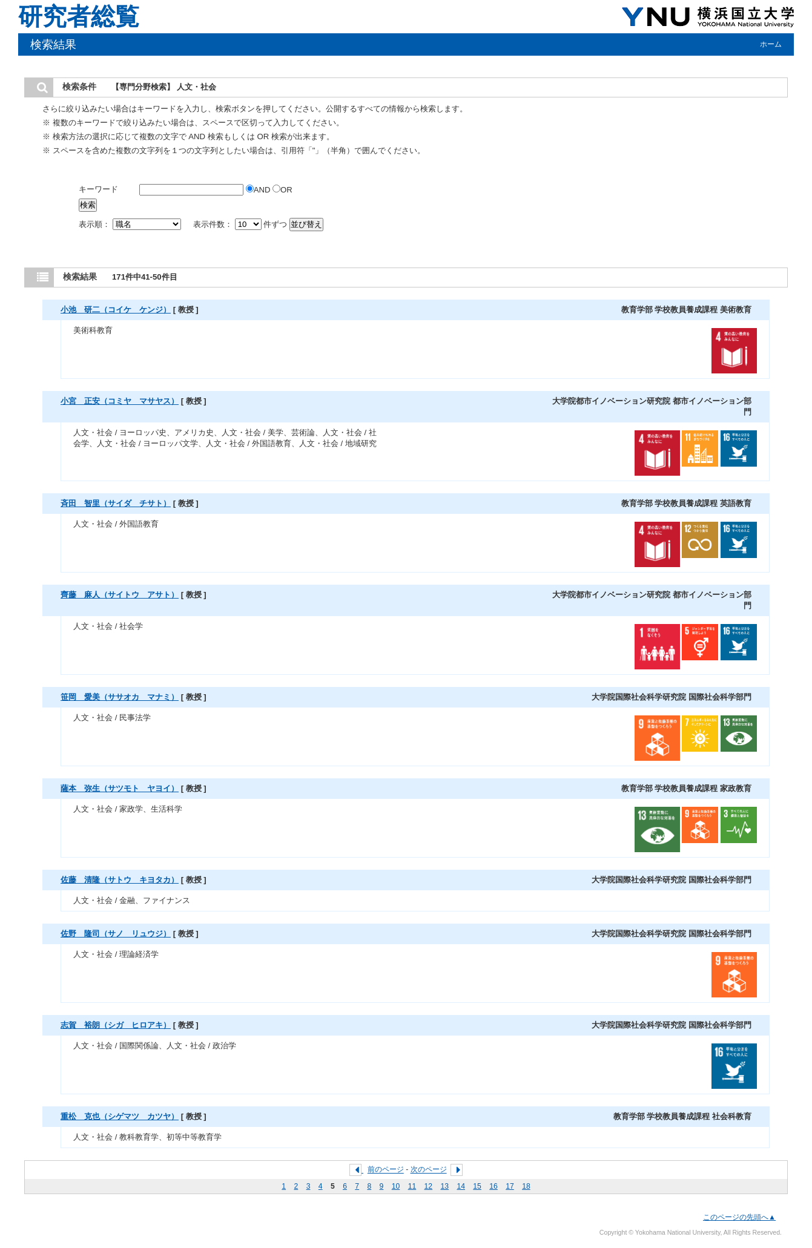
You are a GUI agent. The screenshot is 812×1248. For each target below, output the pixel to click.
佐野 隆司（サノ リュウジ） (116, 933)
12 (428, 1186)
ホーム (771, 44)
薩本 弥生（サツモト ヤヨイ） (120, 788)
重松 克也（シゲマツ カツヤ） (120, 1116)
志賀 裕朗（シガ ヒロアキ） (116, 1025)
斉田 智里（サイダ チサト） (116, 503)
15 (477, 1186)
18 (526, 1186)
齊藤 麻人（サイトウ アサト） (120, 594)
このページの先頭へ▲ (739, 1217)
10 (396, 1186)
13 (445, 1186)
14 (461, 1186)
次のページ (429, 1170)
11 (412, 1186)
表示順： (131, 224)
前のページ (386, 1170)
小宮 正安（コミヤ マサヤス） (120, 401)
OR (282, 189)
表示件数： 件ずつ (241, 224)
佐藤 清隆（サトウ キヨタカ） (120, 879)
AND (259, 189)
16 (493, 1186)
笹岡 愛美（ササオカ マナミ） (120, 696)
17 (510, 1186)
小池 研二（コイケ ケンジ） (116, 309)
